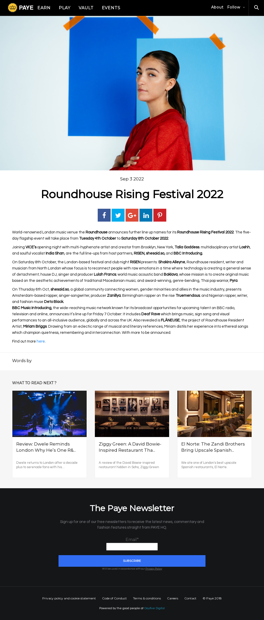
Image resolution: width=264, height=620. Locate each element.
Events (111, 7)
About (217, 7)
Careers (172, 598)
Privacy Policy (153, 568)
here (41, 341)
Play (64, 7)
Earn (44, 7)
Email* (132, 544)
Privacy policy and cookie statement (69, 598)
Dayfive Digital (154, 608)
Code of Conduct (114, 598)
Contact (190, 598)
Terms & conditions (147, 598)
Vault (86, 7)
